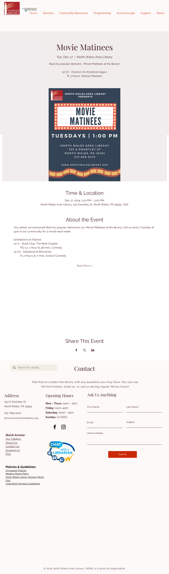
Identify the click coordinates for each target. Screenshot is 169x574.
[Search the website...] (34, 367)
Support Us (13, 450)
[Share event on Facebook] (76, 350)
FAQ (8, 454)
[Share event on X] (84, 350)
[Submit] (122, 454)
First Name (93, 407)
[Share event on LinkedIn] (92, 350)
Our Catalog (13, 438)
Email (90, 422)
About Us (11, 442)
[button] (48, 13)
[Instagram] (63, 427)
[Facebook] (55, 427)
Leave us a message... (95, 433)
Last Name (132, 407)
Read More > (84, 265)
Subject (130, 422)
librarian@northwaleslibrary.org (21, 418)
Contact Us (12, 446)
